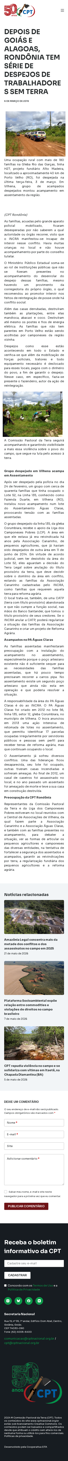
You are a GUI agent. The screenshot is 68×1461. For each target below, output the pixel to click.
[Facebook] (29, 1301)
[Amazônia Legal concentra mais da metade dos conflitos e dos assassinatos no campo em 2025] (34, 917)
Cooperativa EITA (37, 1446)
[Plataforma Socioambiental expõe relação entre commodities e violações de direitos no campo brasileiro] (34, 978)
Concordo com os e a (32, 1287)
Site (10, 1146)
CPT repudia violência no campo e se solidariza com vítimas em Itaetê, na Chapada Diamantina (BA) (32, 1070)
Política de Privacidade (24, 1289)
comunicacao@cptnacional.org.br (29, 1339)
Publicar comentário (26, 1206)
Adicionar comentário (23, 1159)
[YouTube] (39, 1301)
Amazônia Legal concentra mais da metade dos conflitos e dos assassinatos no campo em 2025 (30, 944)
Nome (12, 1123)
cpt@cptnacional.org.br (21, 1343)
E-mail (12, 1134)
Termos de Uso (43, 1285)
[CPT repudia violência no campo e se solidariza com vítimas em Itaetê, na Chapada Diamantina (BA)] (34, 1043)
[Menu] (62, 10)
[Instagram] (8, 1301)
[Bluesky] (18, 1301)
